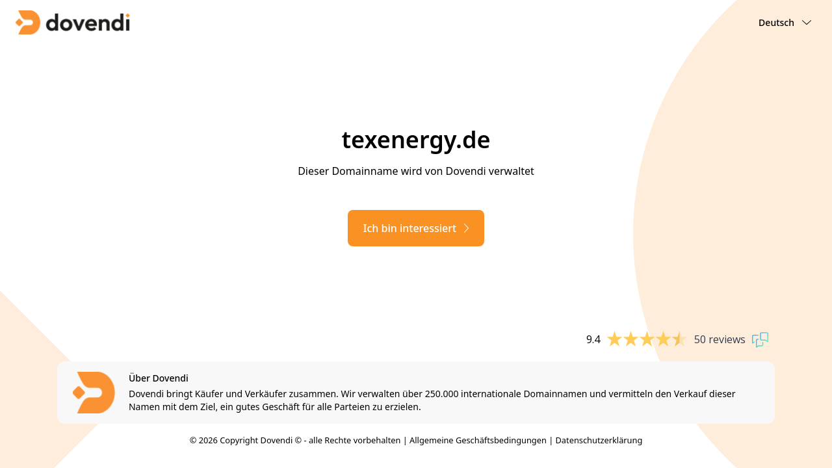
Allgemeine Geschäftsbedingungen (478, 440)
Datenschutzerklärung (599, 440)
